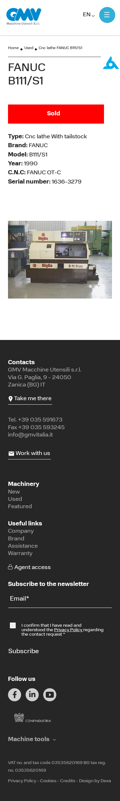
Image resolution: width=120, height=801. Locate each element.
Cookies (48, 781)
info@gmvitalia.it (30, 435)
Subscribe (23, 651)
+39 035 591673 (40, 420)
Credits (67, 781)
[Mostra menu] (107, 15)
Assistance (23, 546)
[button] (32, 739)
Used (28, 48)
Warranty (20, 554)
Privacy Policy (68, 630)
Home (13, 48)
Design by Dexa (95, 781)
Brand (16, 539)
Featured (20, 507)
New (14, 492)
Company (21, 531)
